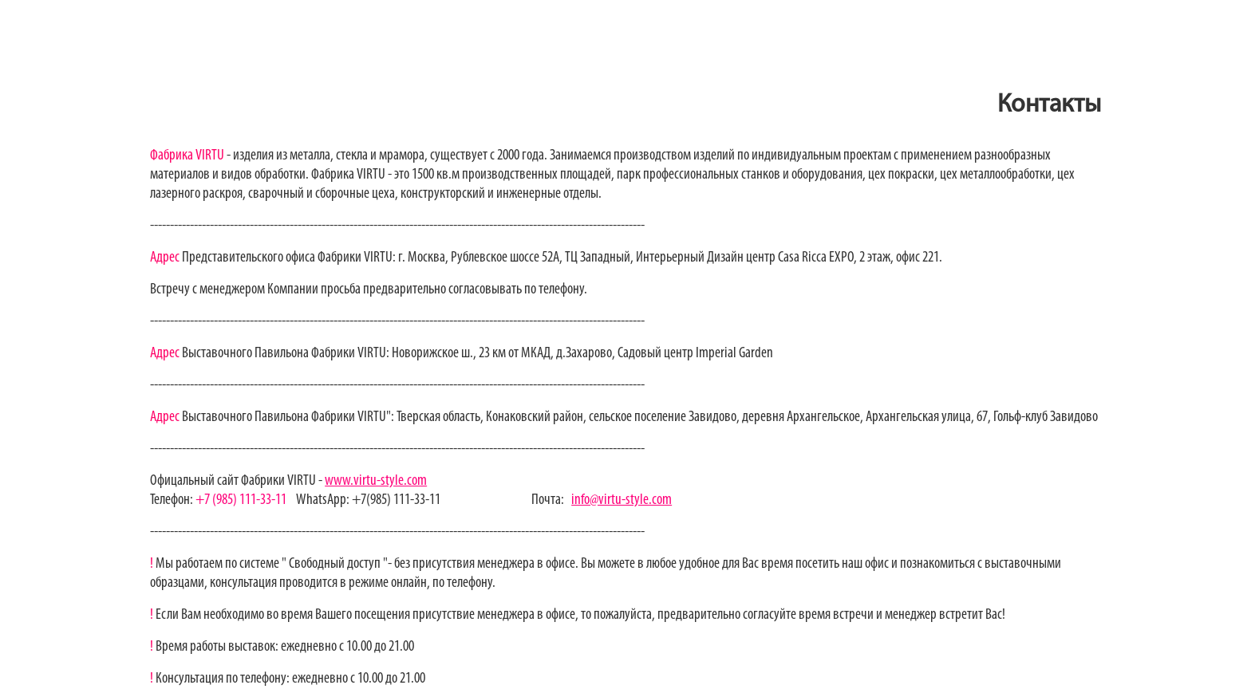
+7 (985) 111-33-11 (239, 500)
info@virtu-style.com (621, 500)
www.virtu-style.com (376, 481)
